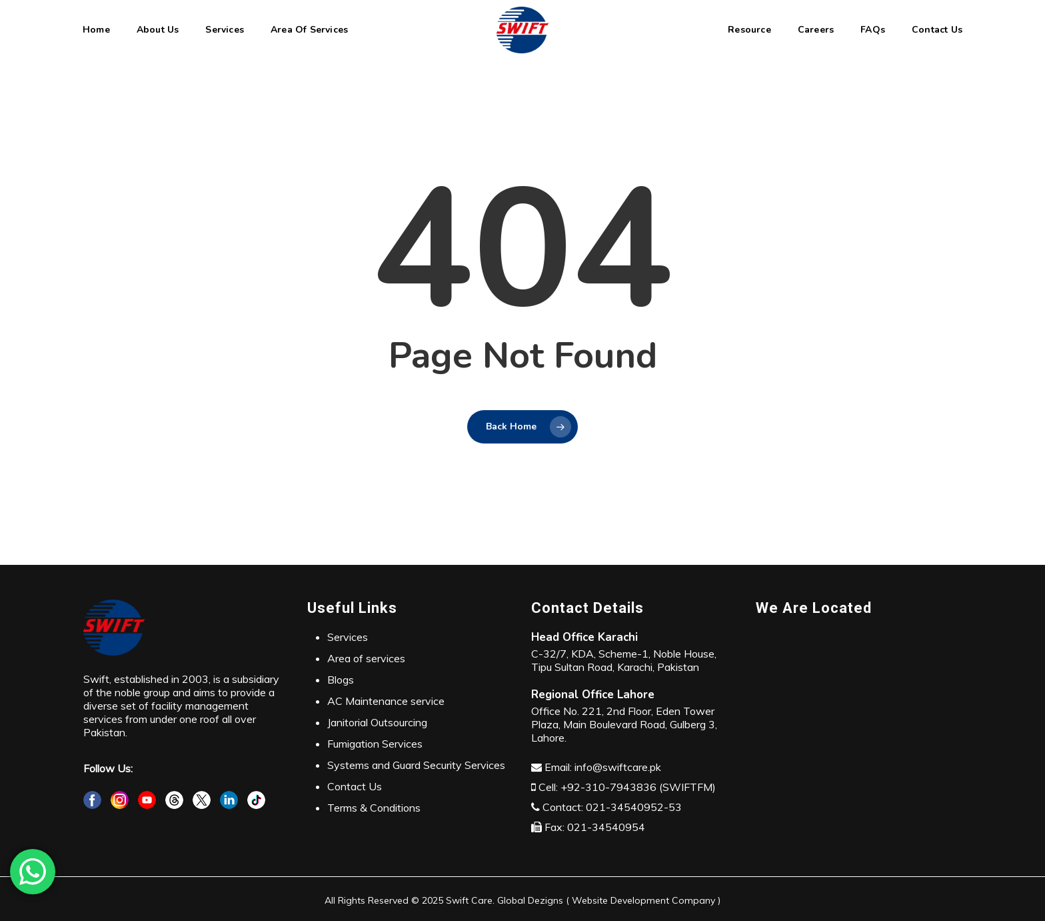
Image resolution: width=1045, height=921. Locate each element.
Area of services (366, 658)
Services (347, 637)
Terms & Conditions (374, 807)
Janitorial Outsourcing (377, 722)
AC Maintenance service (386, 701)
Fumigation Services (375, 743)
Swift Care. (470, 900)
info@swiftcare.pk (617, 767)
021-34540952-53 (634, 807)
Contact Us (354, 786)
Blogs (340, 679)
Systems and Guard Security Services (416, 765)
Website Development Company (643, 900)
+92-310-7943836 (608, 787)
